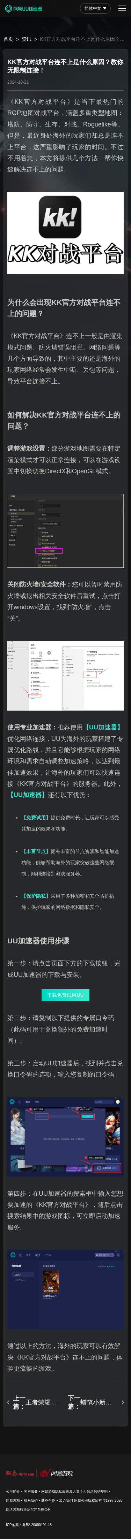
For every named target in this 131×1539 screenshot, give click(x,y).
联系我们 (31, 1500)
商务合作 (48, 1500)
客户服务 (31, 1491)
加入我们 (66, 1500)
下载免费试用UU (65, 995)
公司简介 (13, 1491)
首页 (8, 39)
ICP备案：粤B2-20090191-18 (29, 1525)
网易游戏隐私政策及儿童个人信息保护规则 (74, 1491)
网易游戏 (13, 1500)
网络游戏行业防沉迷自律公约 (28, 1509)
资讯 (26, 39)
